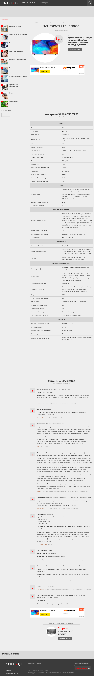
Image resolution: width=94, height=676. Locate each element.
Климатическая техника (18, 76)
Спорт (11, 93)
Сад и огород (13, 101)
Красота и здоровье (16, 51)
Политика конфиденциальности (52, 672)
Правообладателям (37, 673)
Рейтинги (25, 3)
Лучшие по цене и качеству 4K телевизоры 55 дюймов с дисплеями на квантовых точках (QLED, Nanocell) (80, 41)
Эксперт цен (11, 3)
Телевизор (66, 72)
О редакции (44, 3)
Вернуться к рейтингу (75, 49)
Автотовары (13, 43)
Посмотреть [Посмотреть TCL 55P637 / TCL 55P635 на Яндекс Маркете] (44, 71)
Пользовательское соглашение (36, 672)
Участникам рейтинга (12, 673)
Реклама (8, 670)
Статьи (32, 3)
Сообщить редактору (81, 668)
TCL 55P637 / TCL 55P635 (47, 610)
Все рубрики (5, 115)
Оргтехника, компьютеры (13, 85)
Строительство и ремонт (18, 34)
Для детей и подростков (17, 59)
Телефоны (12, 68)
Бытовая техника (15, 26)
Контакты (47, 670)
